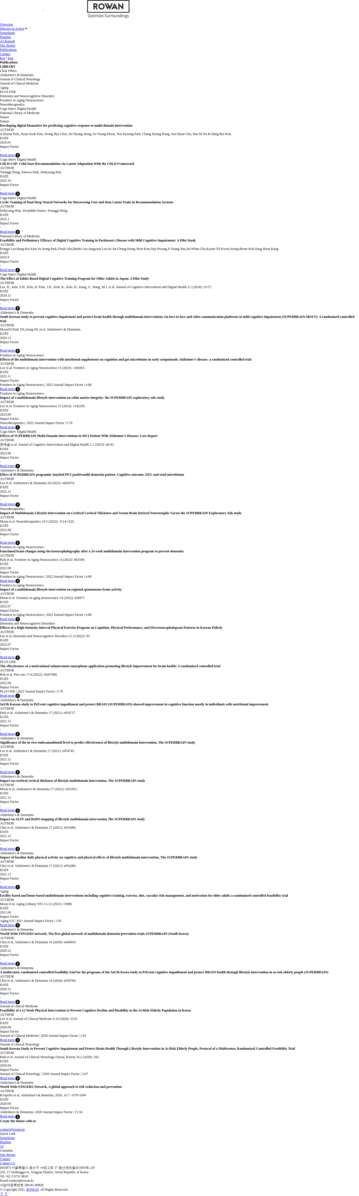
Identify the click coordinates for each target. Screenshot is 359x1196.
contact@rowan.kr (12, 1129)
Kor (2, 58)
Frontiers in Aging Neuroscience (22, 100)
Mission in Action (12, 29)
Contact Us (7, 1163)
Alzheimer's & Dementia (16, 75)
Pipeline (5, 37)
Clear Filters (8, 71)
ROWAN (32, 1190)
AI (2, 1146)
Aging (4, 88)
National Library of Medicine (20, 113)
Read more (10, 155)
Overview (6, 24)
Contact (5, 54)
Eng (10, 58)
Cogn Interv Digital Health (18, 109)
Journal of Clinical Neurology (20, 79)
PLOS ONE (8, 92)
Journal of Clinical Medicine (19, 83)
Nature (4, 117)
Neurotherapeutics (12, 104)
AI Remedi (7, 41)
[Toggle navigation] (0, 20)
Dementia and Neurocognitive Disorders (27, 96)
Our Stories (7, 45)
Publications (8, 50)
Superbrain (7, 33)
